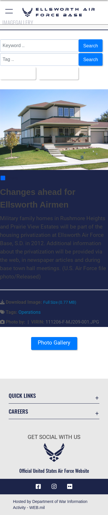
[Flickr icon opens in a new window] (69, 486)
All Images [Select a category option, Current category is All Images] (16, 73)
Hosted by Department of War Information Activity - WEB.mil (50, 504)
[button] (9, 12)
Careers (18, 411)
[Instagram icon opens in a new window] (54, 486)
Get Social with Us (54, 437)
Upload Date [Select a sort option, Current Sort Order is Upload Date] (56, 73)
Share (9, 178)
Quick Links (22, 395)
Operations (29, 312)
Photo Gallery (54, 342)
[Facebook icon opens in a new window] (38, 486)
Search (90, 45)
